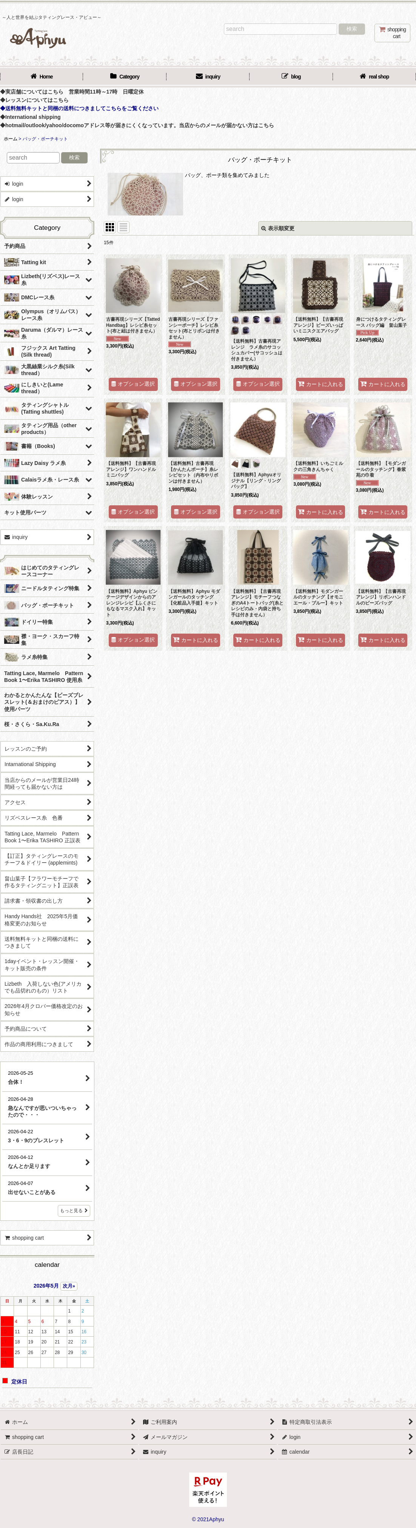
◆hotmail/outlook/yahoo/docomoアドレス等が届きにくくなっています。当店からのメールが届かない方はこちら (137, 125)
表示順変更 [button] (277, 228)
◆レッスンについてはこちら (34, 100)
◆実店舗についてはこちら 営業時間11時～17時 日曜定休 (72, 92)
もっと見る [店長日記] (74, 1210)
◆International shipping (30, 117)
